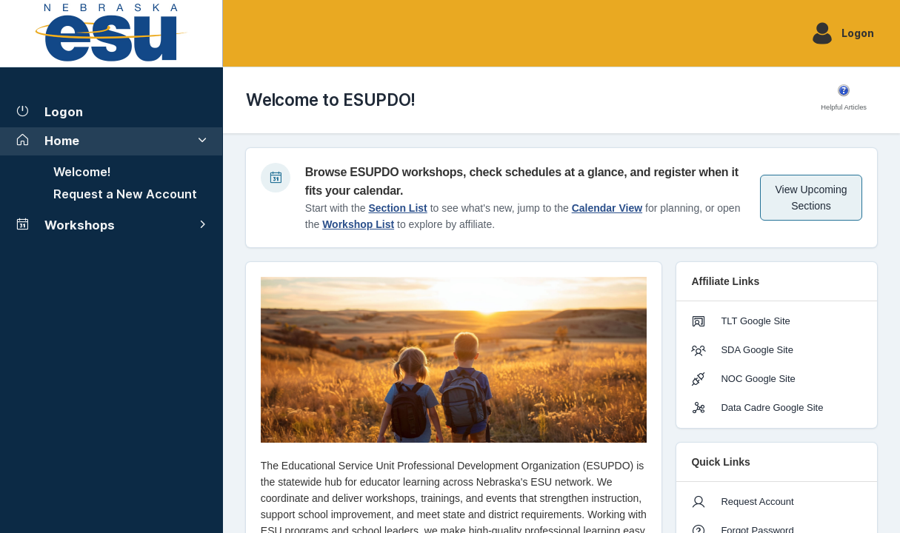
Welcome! (82, 171)
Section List (397, 208)
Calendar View (607, 208)
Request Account (742, 502)
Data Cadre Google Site (757, 407)
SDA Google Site (742, 350)
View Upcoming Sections (811, 198)
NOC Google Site (743, 379)
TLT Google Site (740, 321)
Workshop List (358, 224)
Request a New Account (125, 194)
